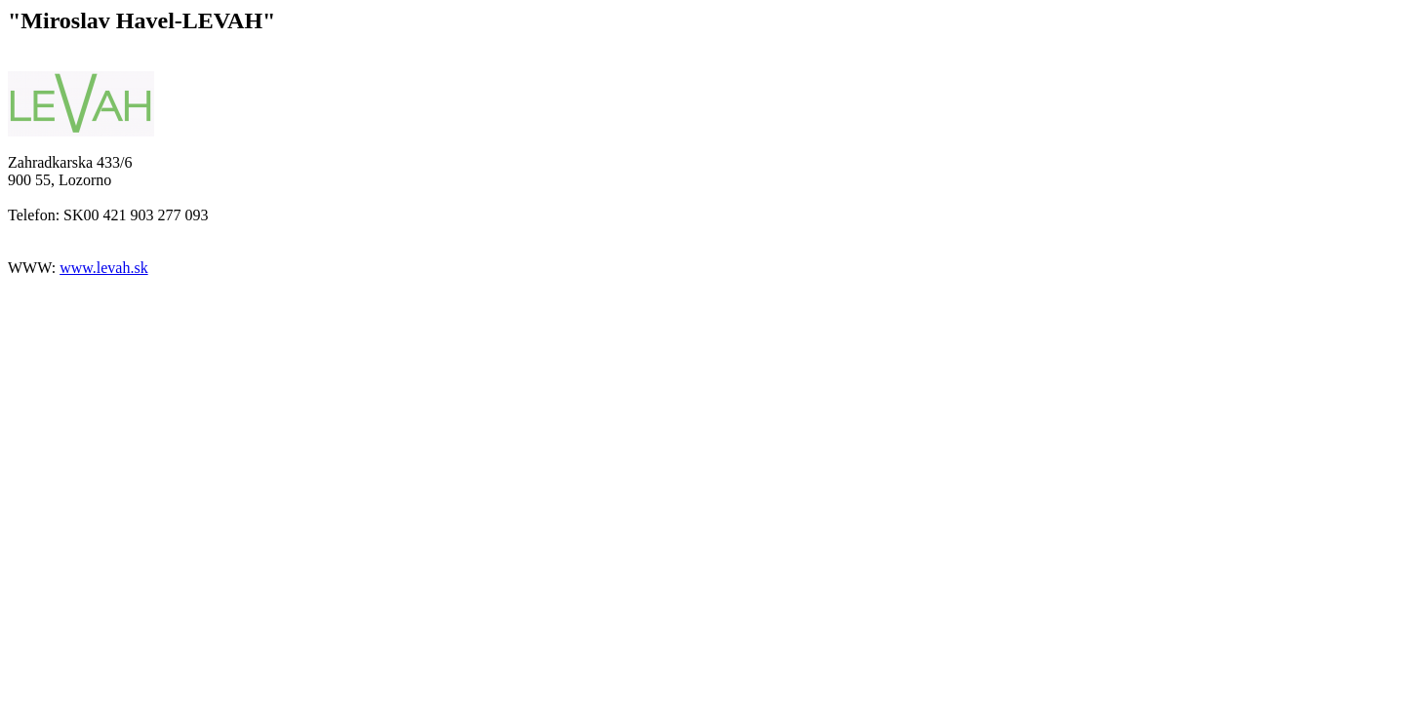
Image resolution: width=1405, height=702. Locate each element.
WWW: (34, 267)
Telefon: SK (46, 215)
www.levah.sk (104, 267)
